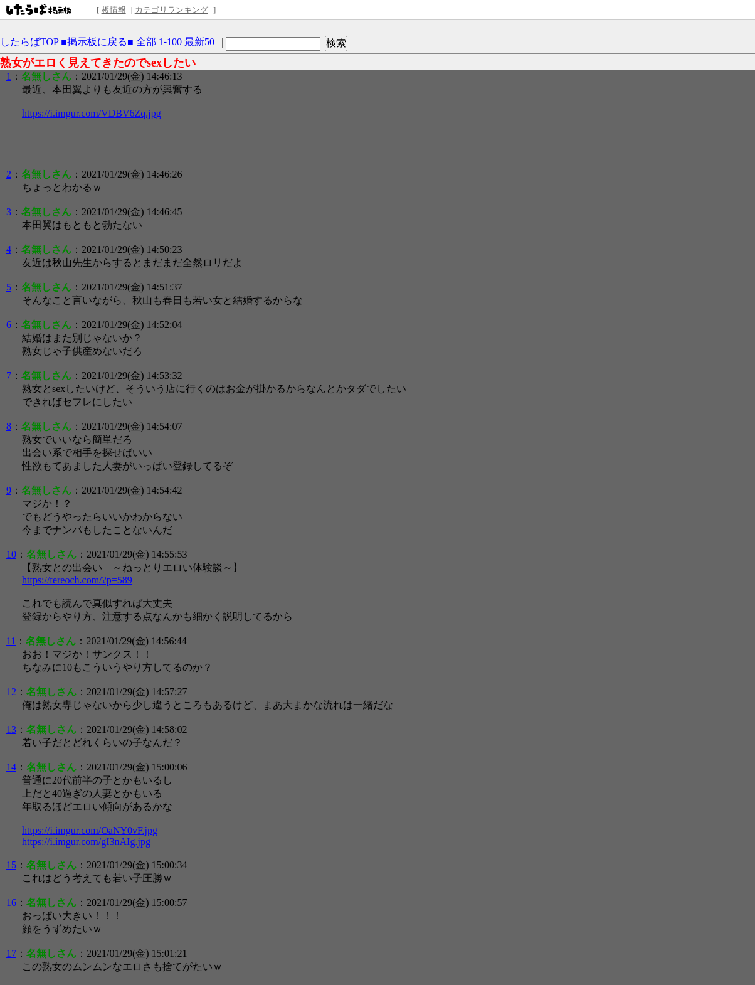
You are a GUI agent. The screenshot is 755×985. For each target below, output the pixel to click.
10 (11, 554)
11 (11, 641)
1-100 (170, 41)
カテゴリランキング (171, 9)
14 (11, 767)
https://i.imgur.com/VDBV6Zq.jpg (91, 113)
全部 (146, 41)
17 (11, 953)
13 (11, 729)
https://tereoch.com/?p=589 (77, 580)
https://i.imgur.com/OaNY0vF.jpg (89, 830)
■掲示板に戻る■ (97, 41)
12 (11, 691)
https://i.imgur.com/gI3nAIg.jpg (86, 841)
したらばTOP (29, 41)
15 (11, 865)
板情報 (114, 9)
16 (11, 902)
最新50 (199, 41)
